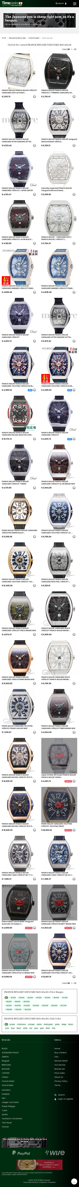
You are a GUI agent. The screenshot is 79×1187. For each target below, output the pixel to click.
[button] (34, 96)
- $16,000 (53, 1005)
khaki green (48, 1024)
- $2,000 (21, 997)
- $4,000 (38, 997)
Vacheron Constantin (12, 1118)
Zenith (5, 1114)
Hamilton (6, 1090)
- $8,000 (8, 1001)
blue (13, 1028)
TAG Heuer (7, 1122)
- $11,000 (8, 1005)
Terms (57, 1085)
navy (7, 1028)
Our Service (60, 1064)
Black (19, 1028)
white (25, 1028)
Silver (48, 1028)
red (31, 1028)
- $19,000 (17, 1009)
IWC (4, 1098)
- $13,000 (26, 1005)
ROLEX (4, 1048)
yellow (39, 1024)
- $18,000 (8, 1009)
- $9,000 (17, 1001)
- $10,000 (26, 1001)
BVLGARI (5, 1069)
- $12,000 (17, 1005)
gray (36, 1028)
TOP (4, 38)
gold (42, 1028)
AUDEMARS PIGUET (10, 1052)
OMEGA (5, 1056)
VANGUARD (33, 38)
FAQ (56, 1056)
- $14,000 (35, 1005)
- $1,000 (13, 997)
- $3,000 (30, 997)
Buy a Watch (61, 1052)
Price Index (60, 1073)
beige (64, 1024)
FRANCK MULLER (17, 38)
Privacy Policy (61, 1081)
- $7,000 (64, 997)
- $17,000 (63, 1005)
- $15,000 (44, 1005)
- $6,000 (55, 997)
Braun (70, 1024)
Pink (53, 1028)
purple (12, 1024)
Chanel (5, 1126)
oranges (31, 1024)
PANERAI (5, 1094)
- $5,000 (47, 997)
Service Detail (61, 1060)
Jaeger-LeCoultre (10, 1102)
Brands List (60, 1069)
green (57, 1024)
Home (57, 1048)
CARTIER (5, 1073)
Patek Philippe (8, 1106)
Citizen (5, 1077)
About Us (59, 1077)
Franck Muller (8, 1081)
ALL (6, 997)
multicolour (21, 1024)
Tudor (4, 1110)
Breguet (5, 1060)
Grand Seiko (7, 1085)
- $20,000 (27, 1009)
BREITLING (6, 1064)
